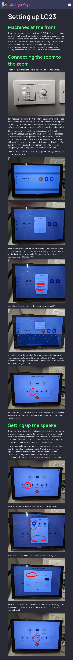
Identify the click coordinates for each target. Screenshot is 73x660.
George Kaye (20, 4)
